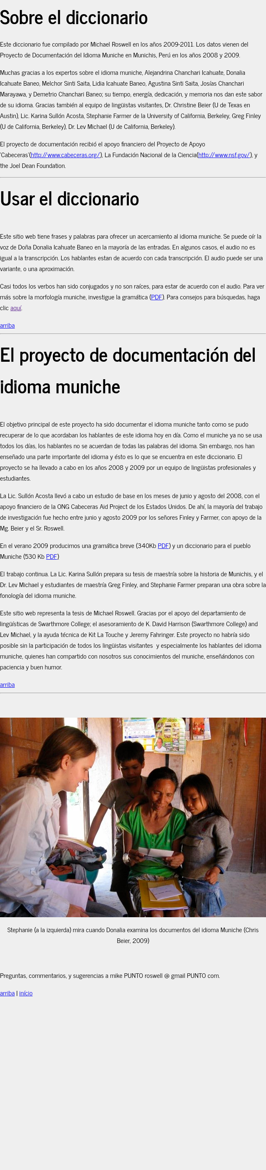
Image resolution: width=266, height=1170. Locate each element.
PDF (156, 296)
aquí (15, 307)
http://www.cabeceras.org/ (65, 154)
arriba (7, 324)
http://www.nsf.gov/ (224, 154)
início (25, 992)
